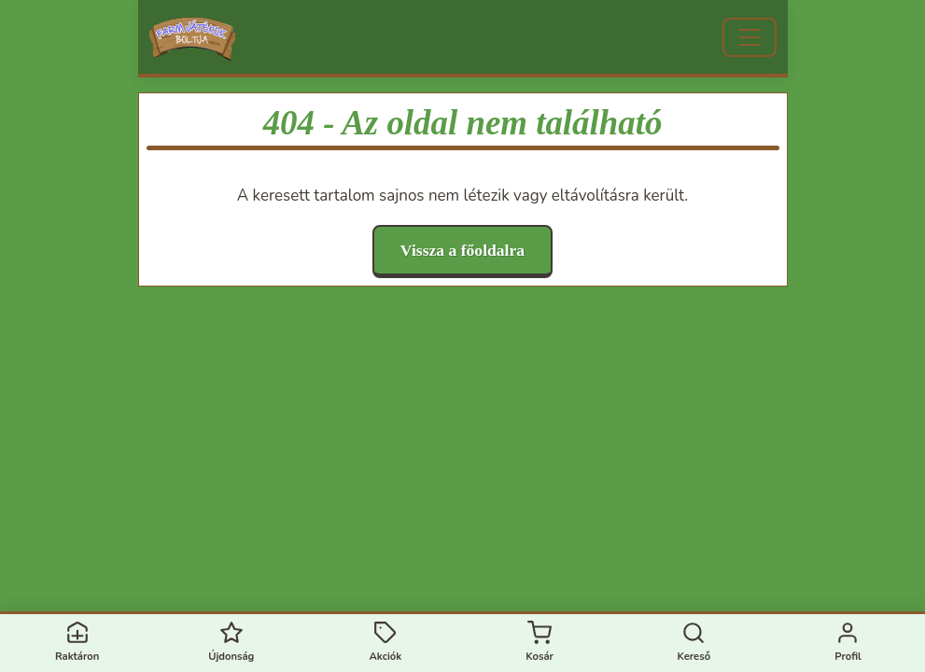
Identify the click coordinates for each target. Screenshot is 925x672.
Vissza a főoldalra (462, 250)
